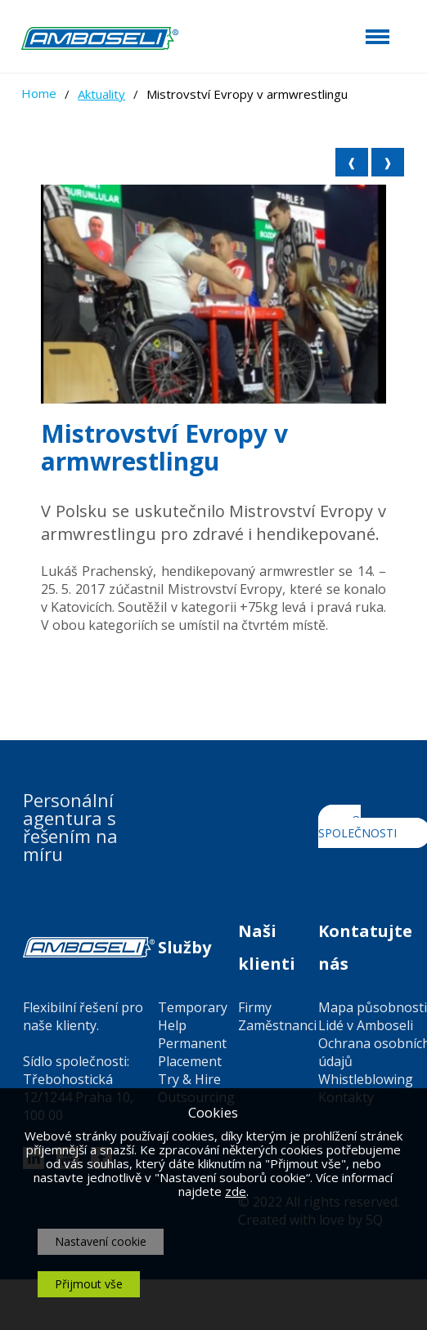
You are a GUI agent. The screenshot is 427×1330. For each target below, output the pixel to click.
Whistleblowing (365, 1079)
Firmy (255, 1007)
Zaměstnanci (277, 1025)
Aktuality (101, 94)
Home (38, 93)
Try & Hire (189, 1079)
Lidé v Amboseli (365, 1025)
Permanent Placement (192, 1052)
